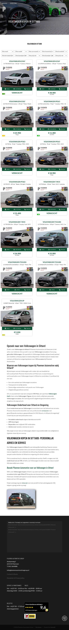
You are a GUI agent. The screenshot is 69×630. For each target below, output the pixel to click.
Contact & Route (12, 574)
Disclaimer (39, 627)
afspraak (25, 483)
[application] (34, 536)
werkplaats (45, 411)
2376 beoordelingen (31, 610)
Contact (64, 618)
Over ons (13, 3)
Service (4, 3)
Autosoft (53, 627)
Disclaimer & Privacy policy (15, 578)
